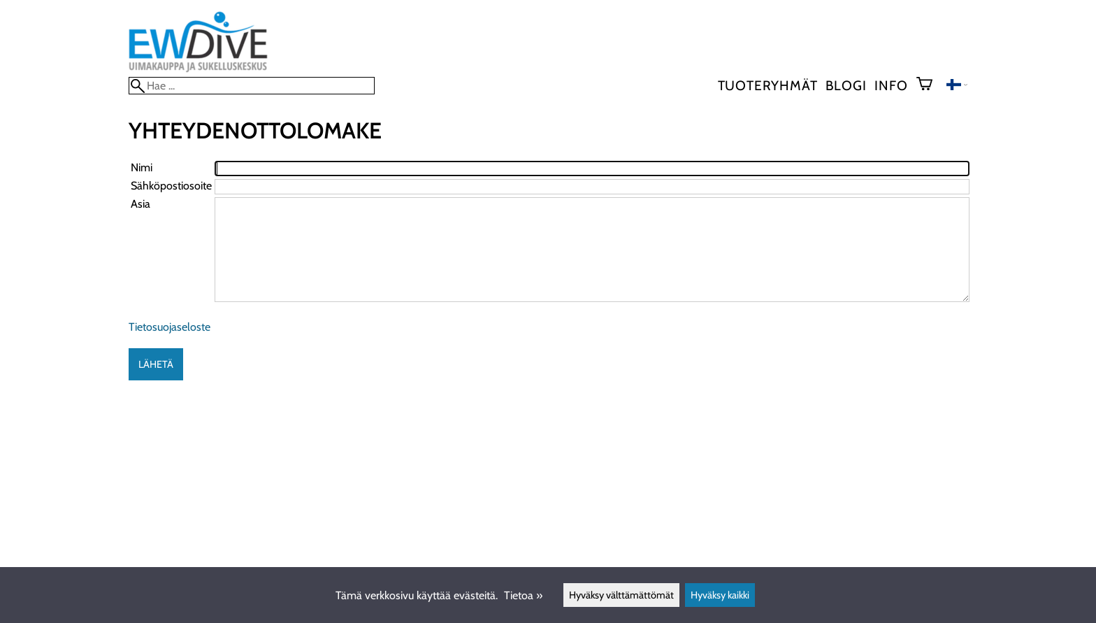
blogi (845, 85)
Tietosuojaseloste (169, 327)
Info (890, 85)
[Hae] (252, 85)
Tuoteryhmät (768, 85)
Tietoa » (523, 595)
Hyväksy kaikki (720, 595)
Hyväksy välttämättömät (621, 595)
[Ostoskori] (930, 85)
